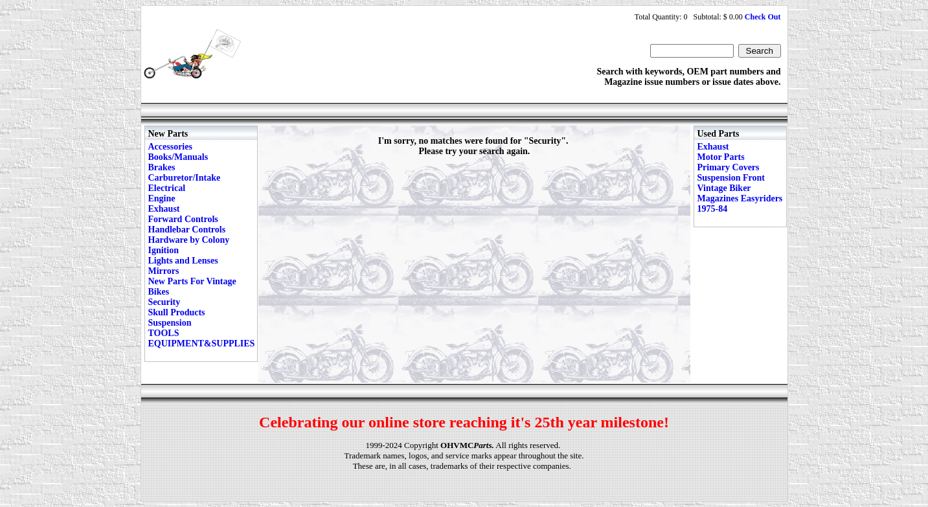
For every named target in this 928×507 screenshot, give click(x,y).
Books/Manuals (178, 157)
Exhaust (164, 209)
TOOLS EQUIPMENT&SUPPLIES (201, 338)
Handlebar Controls (187, 229)
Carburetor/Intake (184, 178)
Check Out (763, 16)
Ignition (163, 250)
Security (164, 302)
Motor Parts (721, 157)
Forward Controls (183, 219)
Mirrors (163, 271)
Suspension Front (731, 178)
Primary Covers (728, 167)
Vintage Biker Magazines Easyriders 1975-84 (740, 198)
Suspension (170, 323)
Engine (161, 198)
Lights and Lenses (183, 260)
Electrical (167, 188)
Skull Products (176, 312)
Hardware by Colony (189, 240)
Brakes (161, 167)
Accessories (170, 147)
